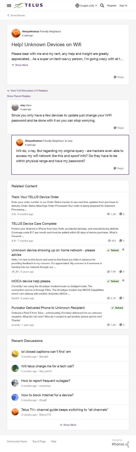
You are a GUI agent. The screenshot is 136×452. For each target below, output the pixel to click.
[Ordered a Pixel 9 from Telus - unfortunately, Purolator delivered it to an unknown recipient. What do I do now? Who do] (60, 316)
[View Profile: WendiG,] (15, 353)
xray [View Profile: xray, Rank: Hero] (22, 105)
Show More (20, 64)
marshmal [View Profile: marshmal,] (44, 385)
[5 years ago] (26, 271)
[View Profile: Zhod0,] (15, 397)
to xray (68, 140)
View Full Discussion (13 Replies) (27, 90)
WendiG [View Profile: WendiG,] (43, 356)
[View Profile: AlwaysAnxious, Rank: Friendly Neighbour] (16, 33)
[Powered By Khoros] (120, 443)
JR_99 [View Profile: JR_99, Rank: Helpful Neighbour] (15, 271)
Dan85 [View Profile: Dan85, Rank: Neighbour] (15, 298)
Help (53, 441)
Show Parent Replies (18, 95)
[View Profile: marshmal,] (15, 382)
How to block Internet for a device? (47, 395)
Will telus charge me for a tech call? (47, 366)
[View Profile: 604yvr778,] (15, 411)
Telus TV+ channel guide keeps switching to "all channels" (64, 410)
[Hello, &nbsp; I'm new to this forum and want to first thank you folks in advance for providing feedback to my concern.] (58, 263)
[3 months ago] (29, 356)
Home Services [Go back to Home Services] (16, 15)
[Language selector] (86, 5)
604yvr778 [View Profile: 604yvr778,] (45, 414)
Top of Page (39, 441)
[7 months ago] (24, 241)
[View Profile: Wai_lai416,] (15, 368)
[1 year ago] (27, 324)
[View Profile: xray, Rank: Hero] (15, 107)
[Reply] (118, 77)
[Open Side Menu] (9, 5)
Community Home (17, 441)
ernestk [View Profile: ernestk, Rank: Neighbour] (16, 324)
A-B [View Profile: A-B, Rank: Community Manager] (14, 214)
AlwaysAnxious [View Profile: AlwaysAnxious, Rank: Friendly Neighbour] (30, 31)
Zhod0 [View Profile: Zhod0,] (43, 400)
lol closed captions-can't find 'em (46, 351)
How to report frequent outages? (45, 381)
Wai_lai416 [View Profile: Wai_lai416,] (45, 371)
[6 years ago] (27, 298)
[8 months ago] (24, 214)
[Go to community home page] (29, 5)
